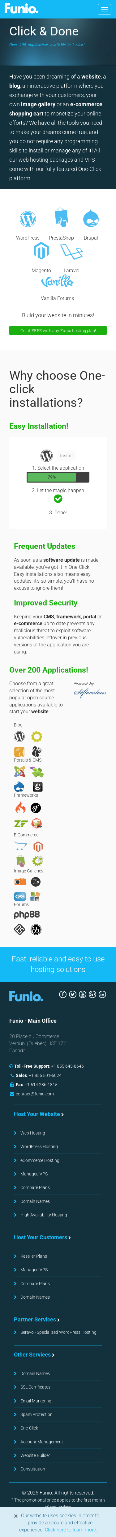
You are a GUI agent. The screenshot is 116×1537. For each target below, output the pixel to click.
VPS (90, 159)
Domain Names (35, 1201)
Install (66, 456)
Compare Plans (35, 1187)
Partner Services (35, 1319)
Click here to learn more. (70, 1530)
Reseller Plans (33, 1256)
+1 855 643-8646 (67, 1066)
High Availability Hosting (43, 1214)
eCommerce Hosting (39, 1160)
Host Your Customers (40, 1237)
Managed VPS (34, 1173)
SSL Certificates (35, 1387)
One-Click (29, 1428)
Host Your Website (37, 1114)
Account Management (41, 1441)
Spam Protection (36, 1414)
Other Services (32, 1354)
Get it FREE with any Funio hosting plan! (58, 330)
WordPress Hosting (39, 1146)
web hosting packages (46, 159)
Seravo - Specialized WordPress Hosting (58, 1332)
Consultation (32, 1468)
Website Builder (35, 1455)
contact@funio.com (35, 1093)
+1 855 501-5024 (45, 1075)
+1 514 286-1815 (41, 1084)
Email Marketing (35, 1400)
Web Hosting (32, 1133)
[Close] (16, 1516)
